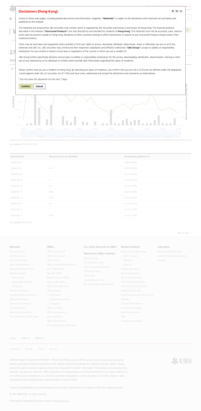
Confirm (25, 86)
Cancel (39, 86)
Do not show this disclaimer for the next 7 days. (43, 79)
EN (181, 11)
